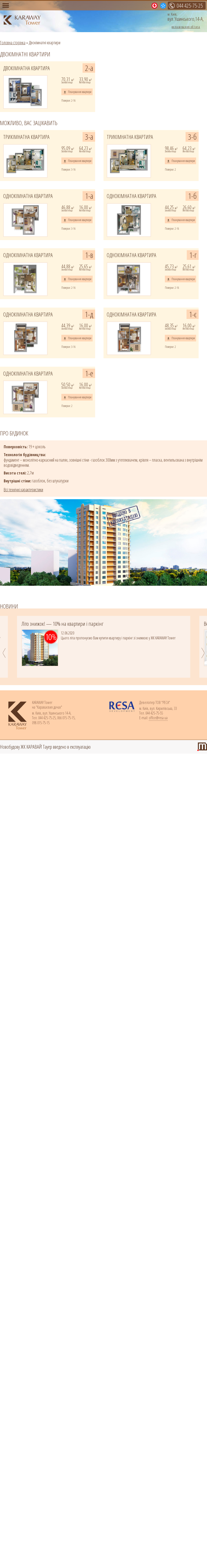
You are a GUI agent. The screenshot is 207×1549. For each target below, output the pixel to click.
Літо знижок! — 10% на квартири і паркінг (62, 624)
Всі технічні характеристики (23, 490)
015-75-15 (156, 6)
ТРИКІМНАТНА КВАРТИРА (26, 136)
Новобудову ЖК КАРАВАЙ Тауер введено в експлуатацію (45, 746)
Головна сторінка (12, 42)
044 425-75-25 (190, 5)
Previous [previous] (2, 653)
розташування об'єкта (186, 26)
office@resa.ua (158, 717)
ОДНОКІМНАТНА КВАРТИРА (28, 196)
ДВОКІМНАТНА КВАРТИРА (26, 68)
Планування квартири (79, 92)
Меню (5, 5)
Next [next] (204, 653)
